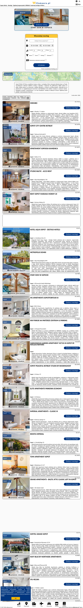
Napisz (81, 607)
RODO (2, 595)
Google (28, 588)
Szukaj (41, 65)
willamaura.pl (41, 3)
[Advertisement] (41, 516)
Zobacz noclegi (72, 108)
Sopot (5, 105)
